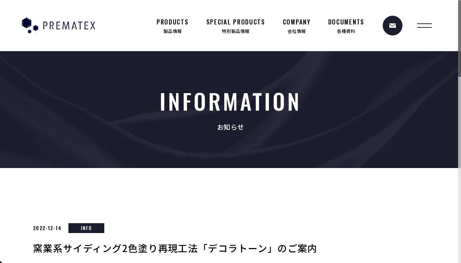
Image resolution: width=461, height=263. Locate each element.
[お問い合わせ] (392, 25)
